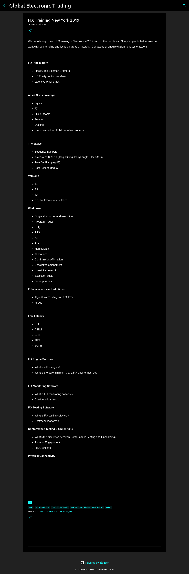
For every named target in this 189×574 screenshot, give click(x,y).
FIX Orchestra (60, 507)
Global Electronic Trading (40, 6)
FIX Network (42, 507)
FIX (30, 507)
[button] (30, 31)
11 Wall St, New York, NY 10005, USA (55, 511)
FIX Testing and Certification (87, 507)
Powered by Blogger (94, 562)
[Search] (75, 6)
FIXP (108, 507)
